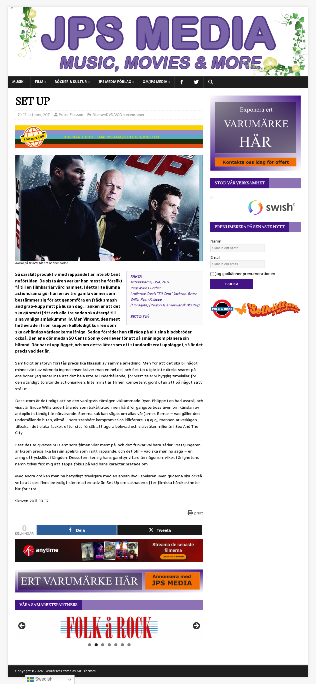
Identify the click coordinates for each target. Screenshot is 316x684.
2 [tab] (96, 644)
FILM (39, 82)
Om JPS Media (155, 82)
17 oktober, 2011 (37, 115)
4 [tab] (109, 644)
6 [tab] (122, 644)
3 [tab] (102, 644)
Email (215, 257)
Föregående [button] (22, 626)
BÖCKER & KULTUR (71, 82)
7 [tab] (129, 644)
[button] (210, 82)
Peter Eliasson (71, 115)
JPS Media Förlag (115, 82)
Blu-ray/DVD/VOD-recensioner (119, 115)
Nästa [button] (196, 626)
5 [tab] (115, 644)
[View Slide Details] (109, 627)
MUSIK (17, 82)
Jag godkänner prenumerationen (242, 273)
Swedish (39, 679)
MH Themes (86, 671)
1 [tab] (89, 644)
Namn (215, 241)
